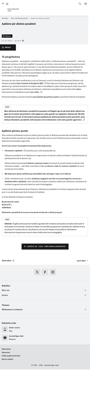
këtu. (37, 126)
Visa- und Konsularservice (20, 18)
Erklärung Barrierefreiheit (11, 389)
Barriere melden (7, 393)
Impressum (6, 386)
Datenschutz (6, 383)
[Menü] (85, 3)
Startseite (6, 18)
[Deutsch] (3, 3)
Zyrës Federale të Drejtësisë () (30, 117)
